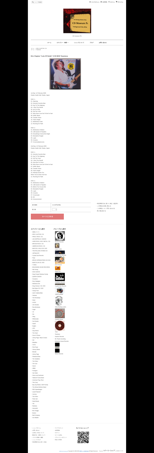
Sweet (34, 323)
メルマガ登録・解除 (37, 437)
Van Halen (35, 373)
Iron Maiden (35, 417)
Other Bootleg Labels (60, 302)
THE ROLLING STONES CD (39, 250)
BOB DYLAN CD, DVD (38, 262)
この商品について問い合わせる (106, 208)
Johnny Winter (36, 349)
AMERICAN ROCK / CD (38, 246)
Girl (33, 340)
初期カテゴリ (35, 232)
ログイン (112, 2)
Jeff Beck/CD (35, 253)
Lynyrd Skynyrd (36, 392)
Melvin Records (59, 349)
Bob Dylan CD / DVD (37, 288)
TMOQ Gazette (60, 291)
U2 (33, 312)
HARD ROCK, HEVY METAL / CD (41, 241)
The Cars (34, 363)
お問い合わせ (103, 42)
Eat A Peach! (60, 261)
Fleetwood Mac (36, 356)
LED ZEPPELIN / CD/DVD (39, 239)
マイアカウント (95, 2)
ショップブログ (36, 439)
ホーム (49, 42)
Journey (34, 394)
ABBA (34, 368)
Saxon (34, 366)
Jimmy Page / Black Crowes (39, 337)
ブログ (92, 42)
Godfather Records (60, 278)
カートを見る (58, 435)
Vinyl (59, 327)
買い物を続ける (101, 211)
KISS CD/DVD (36, 272)
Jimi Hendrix (35, 304)
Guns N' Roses (36, 335)
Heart (33, 300)
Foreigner (34, 370)
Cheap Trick (35, 290)
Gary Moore (35, 330)
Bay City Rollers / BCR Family (40, 384)
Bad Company (36, 415)
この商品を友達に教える (104, 206)
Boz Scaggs (35, 410)
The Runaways (36, 297)
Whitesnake (35, 319)
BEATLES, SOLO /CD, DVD (39, 248)
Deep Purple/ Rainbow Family (40, 274)
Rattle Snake (58, 246)
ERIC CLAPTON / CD (41, 48)
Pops (33, 258)
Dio (33, 314)
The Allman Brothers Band (39, 387)
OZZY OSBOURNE (37, 293)
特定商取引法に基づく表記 (39, 442)
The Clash (35, 333)
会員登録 (104, 2)
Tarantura (38, 49)
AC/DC (34, 302)
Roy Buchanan (36, 307)
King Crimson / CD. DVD (38, 286)
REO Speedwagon (37, 389)
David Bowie (35, 401)
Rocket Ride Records (60, 253)
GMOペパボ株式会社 (84, 451)
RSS (56, 439)
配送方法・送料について (38, 435)
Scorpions (35, 279)
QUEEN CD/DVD (36, 276)
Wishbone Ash (36, 283)
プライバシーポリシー (61, 437)
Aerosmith (35, 408)
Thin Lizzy (35, 382)
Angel (33, 309)
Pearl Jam (35, 399)
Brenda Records (60, 237)
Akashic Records (59, 336)
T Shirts (34, 265)
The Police (35, 361)
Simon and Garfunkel (38, 375)
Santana (34, 295)
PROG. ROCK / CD (37, 236)
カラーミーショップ (63, 451)
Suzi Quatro (35, 321)
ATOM (60, 439)
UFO (33, 328)
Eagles (34, 326)
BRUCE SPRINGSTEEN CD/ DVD (41, 260)
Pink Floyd (35, 347)
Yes (33, 403)
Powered (111, 451)
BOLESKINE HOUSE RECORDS (41, 267)
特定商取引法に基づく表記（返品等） (108, 203)
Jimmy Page (35, 354)
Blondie (34, 352)
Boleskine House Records (62, 341)
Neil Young (35, 269)
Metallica (34, 342)
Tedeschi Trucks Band (38, 377)
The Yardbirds (36, 359)
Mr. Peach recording (60, 339)
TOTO (34, 344)
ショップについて (79, 42)
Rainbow (34, 406)
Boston (34, 413)
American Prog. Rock (38, 380)
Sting (33, 316)
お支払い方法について (38, 432)
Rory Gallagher (36, 281)
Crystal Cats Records (38, 255)
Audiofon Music (60, 314)
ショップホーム (36, 428)
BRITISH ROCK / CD (38, 243)
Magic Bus (57, 269)
